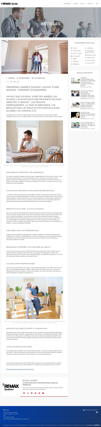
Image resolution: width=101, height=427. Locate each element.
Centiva (96, 425)
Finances (10, 78)
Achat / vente (76, 53)
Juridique (89, 48)
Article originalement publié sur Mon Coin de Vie (20, 369)
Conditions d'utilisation (79, 425)
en (97, 3)
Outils (82, 3)
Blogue (75, 3)
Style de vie (90, 63)
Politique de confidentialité (65, 425)
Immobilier (75, 64)
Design (74, 58)
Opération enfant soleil (89, 51)
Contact (90, 3)
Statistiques (90, 60)
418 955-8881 (10, 417)
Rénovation (89, 57)
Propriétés (67, 3)
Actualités (75, 56)
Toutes (74, 48)
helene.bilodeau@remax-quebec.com (18, 419)
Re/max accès (90, 55)
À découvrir (76, 50)
